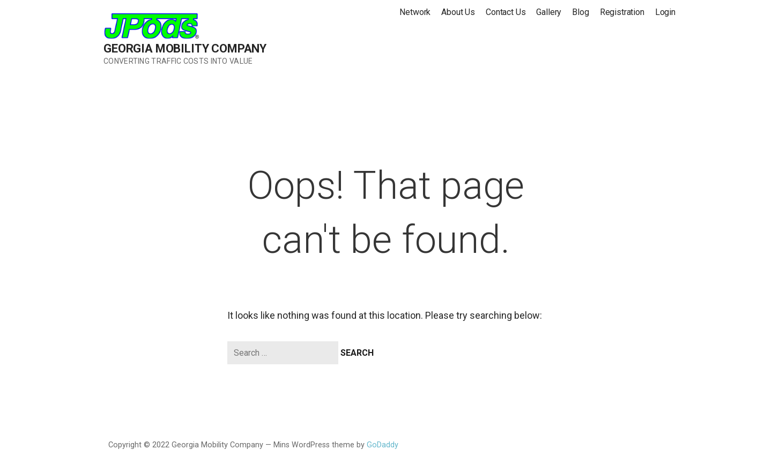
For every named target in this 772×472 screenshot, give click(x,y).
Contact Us (505, 12)
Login (665, 12)
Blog (580, 12)
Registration (622, 12)
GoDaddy (382, 444)
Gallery (548, 12)
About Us (458, 12)
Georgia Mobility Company (184, 48)
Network (414, 12)
